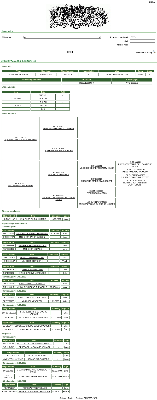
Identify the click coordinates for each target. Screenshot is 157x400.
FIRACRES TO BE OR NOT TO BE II (58, 128)
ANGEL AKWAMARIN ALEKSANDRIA (34, 391)
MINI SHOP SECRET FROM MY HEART (97, 168)
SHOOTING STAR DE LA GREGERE (97, 181)
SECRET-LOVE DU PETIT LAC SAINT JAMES (58, 198)
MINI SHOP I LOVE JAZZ (32, 270)
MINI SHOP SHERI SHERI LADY (32, 246)
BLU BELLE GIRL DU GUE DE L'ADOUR (32, 326)
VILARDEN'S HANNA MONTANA (33, 376)
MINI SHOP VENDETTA (32, 301)
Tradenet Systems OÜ (77, 398)
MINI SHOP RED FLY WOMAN (32, 284)
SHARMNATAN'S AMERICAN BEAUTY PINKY (33, 371)
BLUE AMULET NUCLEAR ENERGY (32, 329)
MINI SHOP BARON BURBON (32, 237)
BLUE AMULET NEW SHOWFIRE (33, 317)
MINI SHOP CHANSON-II (32, 261)
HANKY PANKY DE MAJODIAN (135, 172)
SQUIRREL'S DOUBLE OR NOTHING (20, 139)
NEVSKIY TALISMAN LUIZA (32, 258)
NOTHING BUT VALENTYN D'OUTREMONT (135, 184)
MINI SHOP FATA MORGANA (20, 185)
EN (150, 2)
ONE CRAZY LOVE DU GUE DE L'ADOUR (97, 204)
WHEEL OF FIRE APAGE (38, 356)
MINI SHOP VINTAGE (32, 249)
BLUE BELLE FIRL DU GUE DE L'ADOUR (33, 313)
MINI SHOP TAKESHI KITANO (33, 219)
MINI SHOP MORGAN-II (58, 174)
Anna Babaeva (132, 83)
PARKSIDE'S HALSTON (97, 193)
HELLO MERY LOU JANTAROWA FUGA (34, 344)
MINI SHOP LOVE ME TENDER (32, 273)
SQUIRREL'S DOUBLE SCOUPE (59, 150)
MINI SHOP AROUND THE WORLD (32, 287)
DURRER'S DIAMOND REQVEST (135, 177)
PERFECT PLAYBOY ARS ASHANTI (34, 347)
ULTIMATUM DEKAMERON (38, 359)
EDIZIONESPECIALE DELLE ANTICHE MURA (135, 165)
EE (153, 2)
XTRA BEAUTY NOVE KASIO (34, 388)
